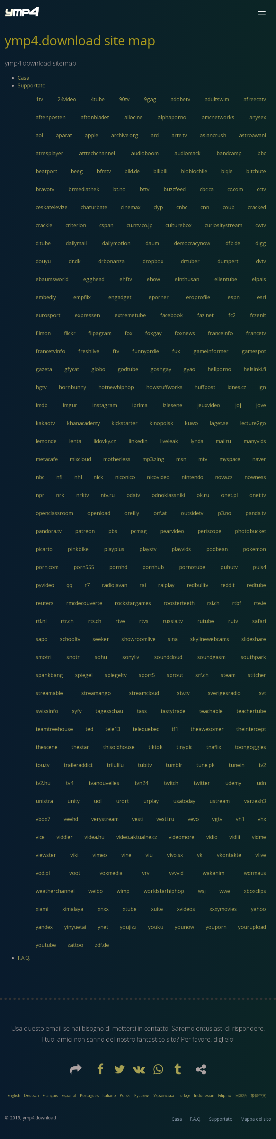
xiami (42, 908)
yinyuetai (75, 926)
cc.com (235, 189)
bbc (261, 153)
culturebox (178, 225)
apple (91, 135)
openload (98, 513)
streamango (96, 693)
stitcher (257, 675)
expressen (87, 315)
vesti (137, 819)
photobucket (250, 531)
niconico (125, 477)
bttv (144, 189)
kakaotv (45, 423)
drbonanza (111, 261)
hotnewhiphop (116, 387)
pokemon (254, 549)
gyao (189, 369)
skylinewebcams (209, 639)
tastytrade (173, 711)
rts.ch (94, 621)
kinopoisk (161, 423)
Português (89, 1095)
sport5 (147, 675)
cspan (106, 225)
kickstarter (124, 423)
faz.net (205, 315)
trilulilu (115, 765)
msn (181, 459)
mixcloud (80, 459)
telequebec (146, 729)
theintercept (251, 729)
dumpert (228, 261)
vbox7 (43, 819)
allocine (133, 117)
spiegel (84, 675)
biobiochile (194, 171)
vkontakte (229, 855)
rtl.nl (41, 621)
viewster (46, 855)
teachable (211, 711)
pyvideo (45, 585)
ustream (219, 801)
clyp (158, 207)
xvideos (186, 908)
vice (40, 837)
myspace (229, 459)
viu (149, 855)
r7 (87, 585)
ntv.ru (108, 495)
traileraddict (78, 765)
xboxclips (255, 890)
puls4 (259, 567)
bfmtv (104, 171)
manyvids (255, 441)
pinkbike (78, 549)
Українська (163, 1095)
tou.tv (42, 765)
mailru (223, 441)
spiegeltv (116, 675)
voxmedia (111, 872)
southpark (253, 657)
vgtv (217, 819)
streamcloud (144, 693)
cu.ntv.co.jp (140, 225)
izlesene (172, 405)
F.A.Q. (24, 957)
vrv (145, 872)
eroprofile (198, 297)
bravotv (45, 189)
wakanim (213, 872)
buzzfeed (175, 189)
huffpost (204, 387)
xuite (157, 908)
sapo (42, 639)
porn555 (84, 567)
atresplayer (49, 153)
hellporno (219, 369)
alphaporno (172, 117)
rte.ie (260, 603)
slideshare (253, 639)
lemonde (46, 441)
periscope (209, 531)
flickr (70, 333)
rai (142, 585)
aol (39, 135)
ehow (153, 279)
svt (262, 693)
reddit (227, 585)
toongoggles (250, 747)
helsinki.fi (255, 369)
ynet (103, 926)
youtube (46, 944)
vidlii (234, 837)
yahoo (258, 908)
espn (234, 297)
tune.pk (205, 765)
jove (261, 405)
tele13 (112, 729)
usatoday (184, 801)
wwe (224, 890)
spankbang (49, 675)
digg (260, 243)
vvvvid (176, 872)
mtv (202, 459)
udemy (233, 783)
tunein (237, 765)
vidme (259, 837)
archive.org (124, 135)
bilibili (160, 171)
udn (261, 783)
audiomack (187, 153)
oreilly (131, 513)
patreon (85, 531)
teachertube (251, 711)
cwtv (260, 225)
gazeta (44, 369)
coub (229, 207)
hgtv (41, 387)
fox (128, 333)
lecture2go (253, 423)
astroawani (252, 135)
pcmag (139, 531)
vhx (262, 819)
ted (89, 729)
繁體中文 (258, 1095)
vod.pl (43, 872)
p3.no (224, 513)
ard (155, 135)
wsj (202, 890)
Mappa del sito (255, 1119)
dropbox (153, 261)
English (14, 1095)
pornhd (118, 567)
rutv (233, 621)
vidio (212, 837)
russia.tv (173, 621)
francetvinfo (50, 351)
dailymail (76, 243)
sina (173, 639)
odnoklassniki (168, 495)
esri (261, 297)
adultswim (217, 99)
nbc (40, 477)
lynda (197, 441)
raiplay (166, 585)
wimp (123, 890)
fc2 (232, 315)
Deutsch (31, 1095)
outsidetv (192, 513)
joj (238, 405)
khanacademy (83, 423)
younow (184, 926)
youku (155, 926)
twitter (202, 783)
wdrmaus (255, 872)
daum (152, 243)
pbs (112, 531)
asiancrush (213, 135)
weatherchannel (55, 890)
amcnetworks (218, 117)
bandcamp (229, 153)
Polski (125, 1095)
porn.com (47, 567)
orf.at (160, 513)
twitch (171, 783)
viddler (65, 837)
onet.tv (257, 495)
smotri (43, 657)
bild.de (132, 171)
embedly (46, 297)
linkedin (138, 441)
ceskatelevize (51, 207)
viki (74, 855)
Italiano (109, 1095)
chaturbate (94, 207)
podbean (217, 549)
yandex (44, 926)
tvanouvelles (104, 783)
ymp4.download (39, 1118)
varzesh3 (255, 801)
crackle (44, 225)
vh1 (240, 819)
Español (69, 1095)
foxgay (153, 333)
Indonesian (204, 1095)
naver (259, 459)
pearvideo (172, 531)
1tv (39, 99)
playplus (114, 549)
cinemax (130, 207)
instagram (104, 405)
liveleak (169, 441)
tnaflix (213, 747)
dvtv (261, 261)
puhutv (229, 567)
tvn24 (141, 783)
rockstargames (133, 603)
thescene (47, 747)
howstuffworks (164, 387)
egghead (93, 279)
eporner (159, 297)
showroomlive (138, 639)
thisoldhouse (119, 747)
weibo (95, 890)
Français (50, 1095)
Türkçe (184, 1095)
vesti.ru (165, 819)
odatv (133, 495)
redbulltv (197, 585)
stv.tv (183, 693)
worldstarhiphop (164, 890)
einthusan (187, 279)
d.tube (43, 243)
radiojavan (114, 585)
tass (142, 711)
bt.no (119, 189)
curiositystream (223, 225)
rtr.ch (67, 621)
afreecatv (255, 99)
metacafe (47, 459)
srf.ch (202, 675)
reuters (45, 603)
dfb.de (233, 243)
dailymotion (116, 243)
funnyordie (145, 351)
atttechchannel (97, 153)
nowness (255, 477)
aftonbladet (95, 117)
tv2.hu (43, 783)
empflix (82, 297)
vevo (193, 819)
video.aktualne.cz (136, 837)
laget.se (219, 423)
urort (122, 801)
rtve (120, 621)
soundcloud (168, 657)
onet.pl (229, 495)
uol (98, 801)
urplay (151, 801)
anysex (257, 117)
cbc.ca (207, 189)
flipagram (99, 333)
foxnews (185, 333)
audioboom (145, 153)
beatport (46, 171)
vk (199, 855)
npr (40, 495)
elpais (259, 279)
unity (73, 801)
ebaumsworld (52, 279)
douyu (43, 261)
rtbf (236, 603)
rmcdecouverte (84, 603)
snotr (73, 657)
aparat (64, 135)
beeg (77, 171)
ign (262, 387)
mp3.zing (153, 459)
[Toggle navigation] (262, 11)
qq (69, 585)
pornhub (153, 567)
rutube (205, 621)
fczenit (258, 315)
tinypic (184, 747)
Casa (23, 77)
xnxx (103, 908)
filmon (43, 333)
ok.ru (203, 495)
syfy (77, 711)
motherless (116, 459)
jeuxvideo (208, 405)
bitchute (256, 171)
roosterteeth (179, 603)
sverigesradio (224, 693)
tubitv (145, 765)
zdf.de (102, 944)
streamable (49, 693)
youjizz (128, 926)
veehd (71, 819)
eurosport (48, 315)
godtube (128, 369)
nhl (78, 477)
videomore (181, 837)
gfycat (71, 369)
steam (228, 675)
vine (126, 855)
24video (67, 99)
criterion (76, 225)
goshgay (160, 369)
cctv (261, 189)
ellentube (225, 279)
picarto (44, 549)
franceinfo (220, 333)
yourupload (252, 926)
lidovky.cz (104, 441)
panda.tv (255, 513)
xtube (130, 908)
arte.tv (179, 135)
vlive (260, 855)
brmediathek (83, 189)
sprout (175, 675)
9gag (150, 99)
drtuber (190, 261)
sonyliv (130, 657)
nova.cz (224, 477)
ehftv (126, 279)
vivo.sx (175, 855)
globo (98, 369)
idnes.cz (236, 387)
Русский (141, 1095)
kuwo (191, 423)
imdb (42, 405)
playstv (147, 549)
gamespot (254, 351)
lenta (75, 441)
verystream (105, 819)
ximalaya (72, 908)
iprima (139, 405)
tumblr (174, 765)
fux (176, 351)
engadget (119, 297)
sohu (101, 657)
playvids (181, 549)
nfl (59, 477)
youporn (216, 926)
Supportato (32, 85)
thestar (80, 747)
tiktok (155, 747)
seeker (101, 639)
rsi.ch (213, 603)
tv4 (69, 783)
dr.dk (75, 261)
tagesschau (109, 711)
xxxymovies (223, 908)
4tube (98, 99)
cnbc (181, 207)
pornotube (192, 567)
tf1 (175, 729)
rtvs (143, 621)
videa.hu (94, 837)
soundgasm (211, 657)
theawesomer (207, 729)
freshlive (88, 351)
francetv (256, 333)
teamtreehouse (54, 729)
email (54, 1028)
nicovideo (158, 477)
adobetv (180, 99)
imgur (70, 405)
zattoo (75, 944)
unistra (44, 801)
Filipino (224, 1095)
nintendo (192, 477)
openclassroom (54, 513)
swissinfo (47, 711)
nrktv (82, 495)
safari (259, 621)
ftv (116, 351)
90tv (124, 99)
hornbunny (72, 387)
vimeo (100, 855)
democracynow (192, 243)
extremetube (130, 315)
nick (98, 477)
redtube (256, 585)
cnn (204, 207)
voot (74, 872)
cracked (257, 207)
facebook (171, 315)
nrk (60, 495)
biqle (227, 171)
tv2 (262, 765)
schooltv (70, 639)
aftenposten (51, 117)
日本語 (241, 1095)
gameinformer (210, 351)
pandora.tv (49, 531)
